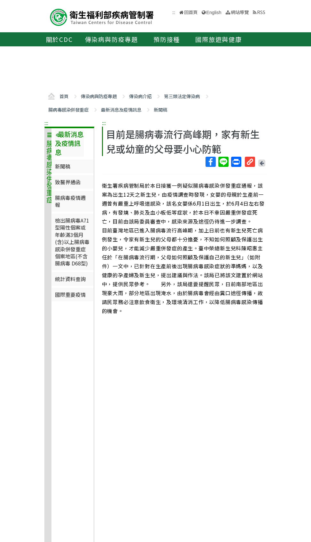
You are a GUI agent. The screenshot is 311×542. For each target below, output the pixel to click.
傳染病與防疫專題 (111, 39)
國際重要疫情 (70, 294)
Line (223, 162)
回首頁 (191, 12)
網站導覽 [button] (240, 12)
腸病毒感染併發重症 (68, 109)
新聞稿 (160, 109)
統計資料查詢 (70, 279)
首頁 (63, 96)
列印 (235, 162)
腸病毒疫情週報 (70, 201)
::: (46, 123)
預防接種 (166, 39)
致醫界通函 (68, 182)
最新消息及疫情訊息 (121, 109)
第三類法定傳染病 (182, 96)
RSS (261, 12)
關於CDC (59, 39)
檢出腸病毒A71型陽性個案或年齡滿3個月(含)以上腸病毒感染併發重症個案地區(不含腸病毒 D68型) (72, 241)
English (213, 12)
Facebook (210, 162)
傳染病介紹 (140, 96)
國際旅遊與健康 (218, 39)
